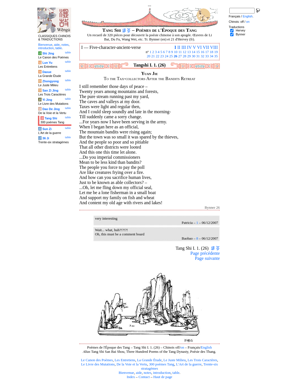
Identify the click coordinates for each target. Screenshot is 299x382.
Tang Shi (51, 118)
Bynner (240, 34)
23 (162, 56)
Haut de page (163, 377)
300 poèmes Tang (161, 364)
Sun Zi (47, 129)
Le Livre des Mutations (98, 364)
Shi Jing (48, 53)
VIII (214, 47)
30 (193, 56)
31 (198, 56)
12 (184, 52)
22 (157, 56)
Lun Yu (47, 62)
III (184, 47)
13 (189, 52)
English (206, 347)
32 (202, 56)
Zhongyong (50, 81)
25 (171, 56)
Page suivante (207, 258)
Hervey (240, 30)
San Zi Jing (50, 90)
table (176, 373)
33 (207, 56)
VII (206, 47)
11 (180, 52)
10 (176, 52)
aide (139, 373)
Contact (144, 377)
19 (216, 52)
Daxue (46, 72)
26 (175, 56)
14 (193, 52)
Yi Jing (47, 99)
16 (202, 52)
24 (166, 56)
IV (189, 47)
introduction (162, 373)
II (178, 47)
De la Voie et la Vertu (132, 364)
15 (198, 52)
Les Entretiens (125, 360)
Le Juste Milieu (175, 360)
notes (147, 373)
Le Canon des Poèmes (97, 360)
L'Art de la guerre (188, 364)
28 (184, 56)
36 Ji (45, 138)
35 (216, 56)
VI (199, 47)
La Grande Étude (149, 360)
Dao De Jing (51, 109)
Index (131, 377)
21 (153, 56)
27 (180, 56)
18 (211, 52)
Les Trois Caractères (202, 360)
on (182, 347)
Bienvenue (126, 373)
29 (189, 56)
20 (148, 56)
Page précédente (205, 253)
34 (211, 56)
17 (207, 52)
